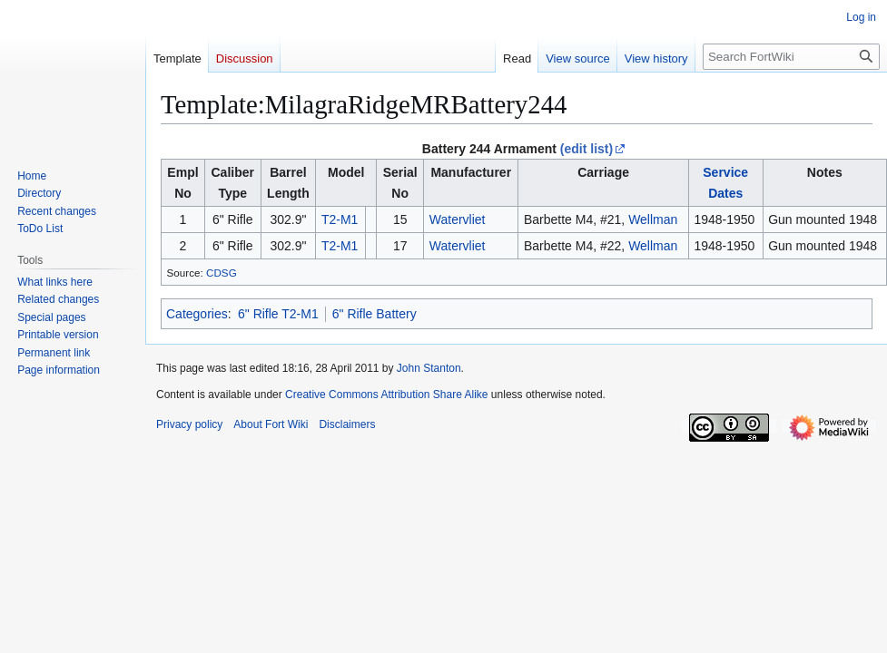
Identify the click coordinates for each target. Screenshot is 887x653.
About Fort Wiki (270, 424)
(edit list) (586, 148)
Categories (197, 314)
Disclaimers (347, 424)
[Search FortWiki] (791, 57)
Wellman (652, 219)
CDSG (221, 272)
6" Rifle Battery (374, 314)
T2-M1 (339, 219)
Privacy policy (189, 424)
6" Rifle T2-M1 (278, 314)
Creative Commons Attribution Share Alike (386, 394)
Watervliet (457, 219)
